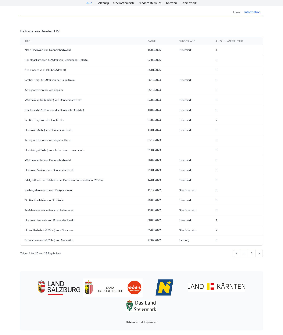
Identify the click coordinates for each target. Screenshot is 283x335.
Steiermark (189, 3)
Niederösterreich (150, 3)
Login (236, 12)
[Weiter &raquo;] (259, 253)
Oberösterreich (123, 3)
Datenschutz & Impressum (141, 322)
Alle (89, 3)
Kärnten (171, 3)
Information (252, 12)
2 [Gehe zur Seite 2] (252, 253)
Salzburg (103, 3)
